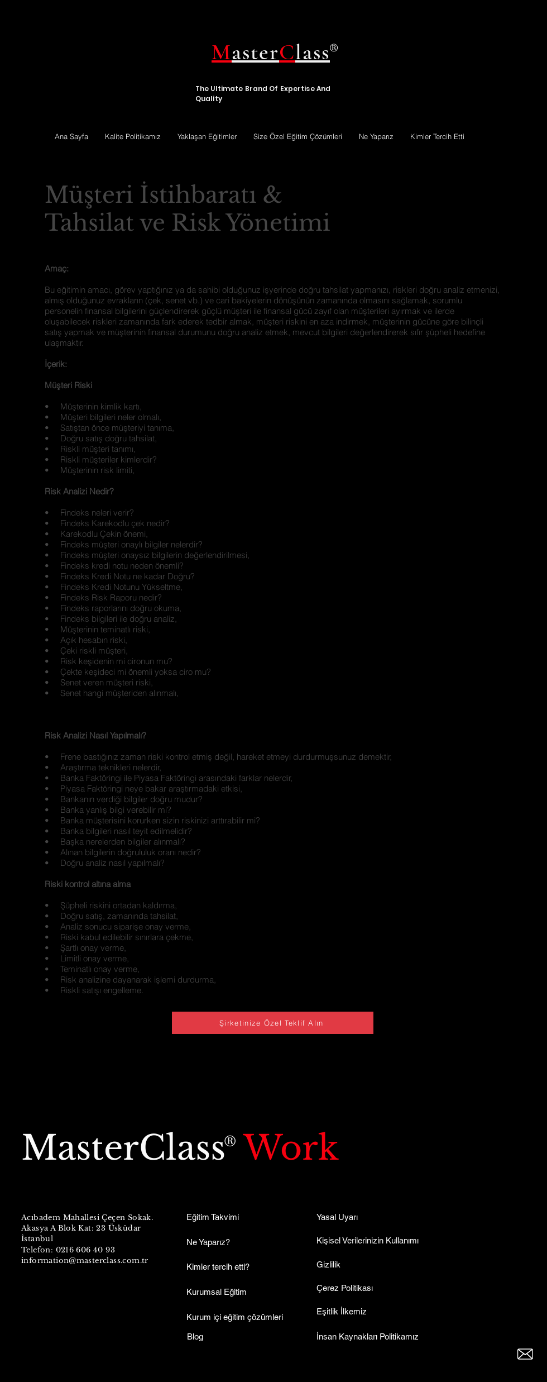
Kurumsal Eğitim (216, 1292)
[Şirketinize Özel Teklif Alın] (272, 1023)
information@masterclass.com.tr (84, 1260)
